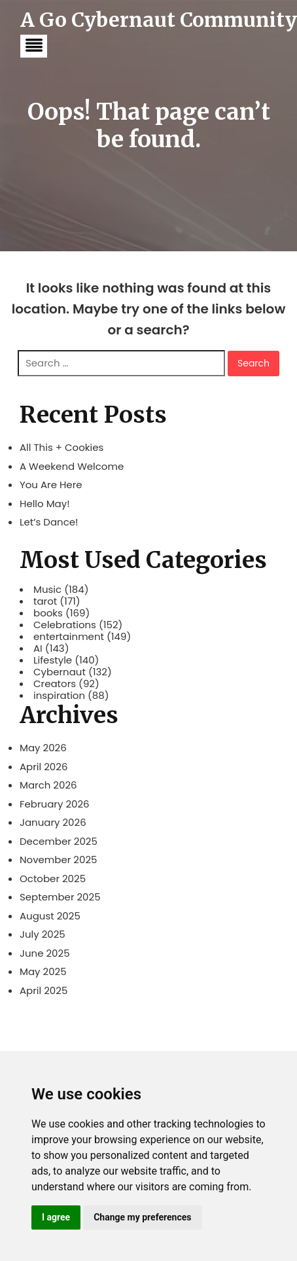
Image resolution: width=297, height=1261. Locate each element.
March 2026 (48, 785)
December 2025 (58, 841)
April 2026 (43, 766)
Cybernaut (59, 672)
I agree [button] (56, 1217)
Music (47, 589)
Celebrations (64, 625)
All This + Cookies (61, 447)
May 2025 (43, 971)
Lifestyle (52, 660)
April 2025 (43, 990)
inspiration (59, 696)
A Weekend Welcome (72, 466)
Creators (54, 684)
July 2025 (42, 934)
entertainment (68, 637)
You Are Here (51, 484)
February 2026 (55, 804)
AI (38, 648)
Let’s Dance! (49, 522)
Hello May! (45, 503)
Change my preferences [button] (142, 1217)
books (48, 613)
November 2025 (58, 859)
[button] (33, 46)
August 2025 (50, 916)
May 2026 (43, 748)
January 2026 (53, 822)
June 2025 (45, 953)
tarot (45, 601)
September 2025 (60, 897)
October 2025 (53, 878)
